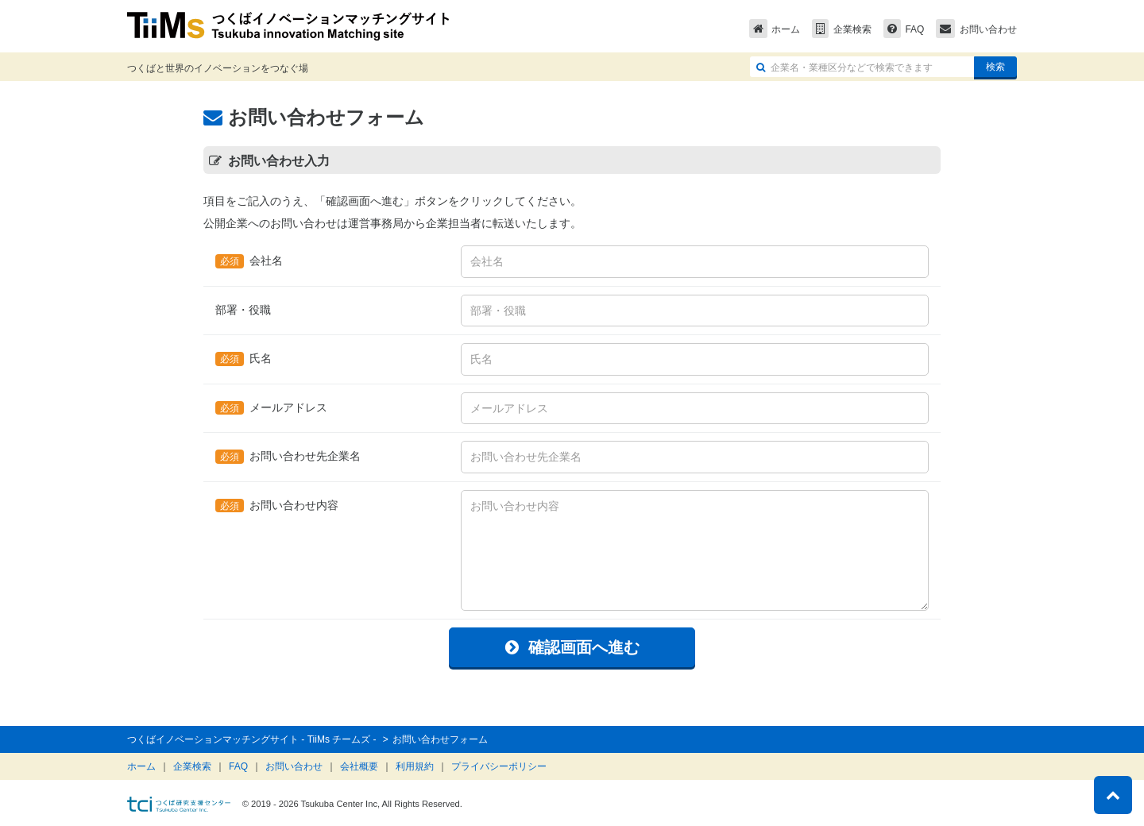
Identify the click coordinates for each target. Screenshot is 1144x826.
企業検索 (842, 29)
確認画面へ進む (572, 647)
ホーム (775, 29)
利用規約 (415, 766)
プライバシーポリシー (499, 766)
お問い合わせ (976, 29)
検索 (995, 66)
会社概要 (359, 766)
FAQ (904, 29)
